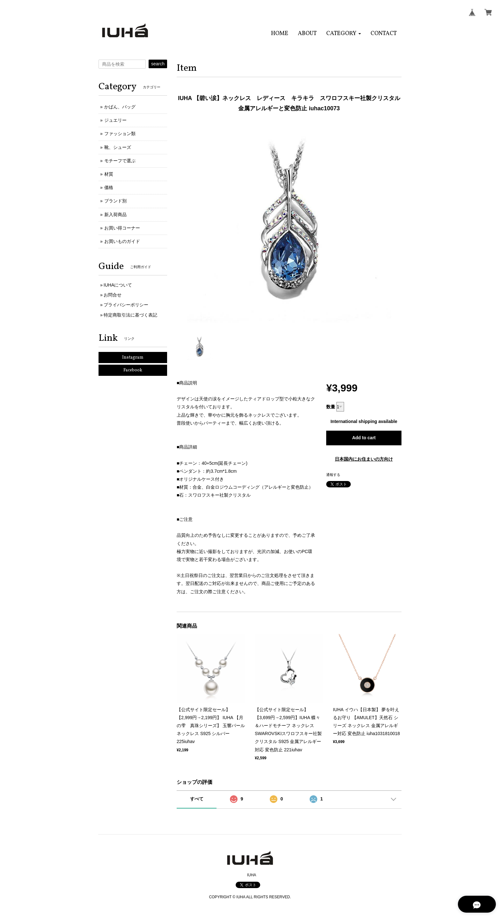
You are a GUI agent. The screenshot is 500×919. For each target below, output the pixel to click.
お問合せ (112, 294)
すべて (196, 798)
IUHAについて (118, 285)
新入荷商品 (115, 214)
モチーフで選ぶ (120, 160)
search (158, 63)
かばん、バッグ (120, 106)
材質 (108, 174)
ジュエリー (115, 120)
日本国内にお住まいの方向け (364, 459)
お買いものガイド (122, 241)
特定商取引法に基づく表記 (130, 314)
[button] (343, 34)
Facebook (132, 370)
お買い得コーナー (122, 227)
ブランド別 (115, 200)
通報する (333, 475)
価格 (108, 187)
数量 (330, 406)
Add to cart (364, 437)
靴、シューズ (117, 147)
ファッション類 (120, 133)
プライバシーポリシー (126, 304)
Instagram (132, 357)
